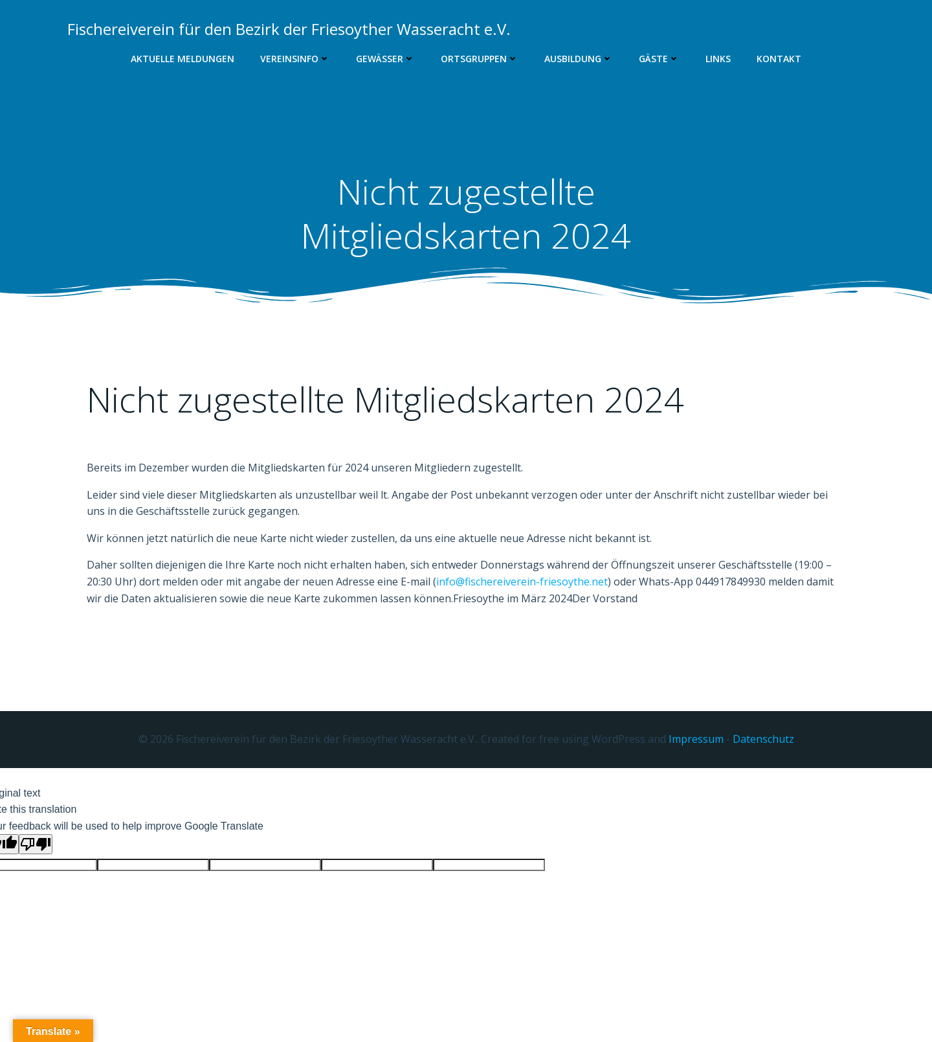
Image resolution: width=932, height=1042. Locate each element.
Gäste (659, 58)
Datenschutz (763, 739)
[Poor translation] (35, 844)
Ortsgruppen (479, 58)
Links (718, 58)
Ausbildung (578, 58)
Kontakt (779, 58)
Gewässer (385, 58)
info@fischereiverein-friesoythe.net (522, 581)
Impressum (696, 739)
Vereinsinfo (295, 58)
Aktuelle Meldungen (182, 58)
